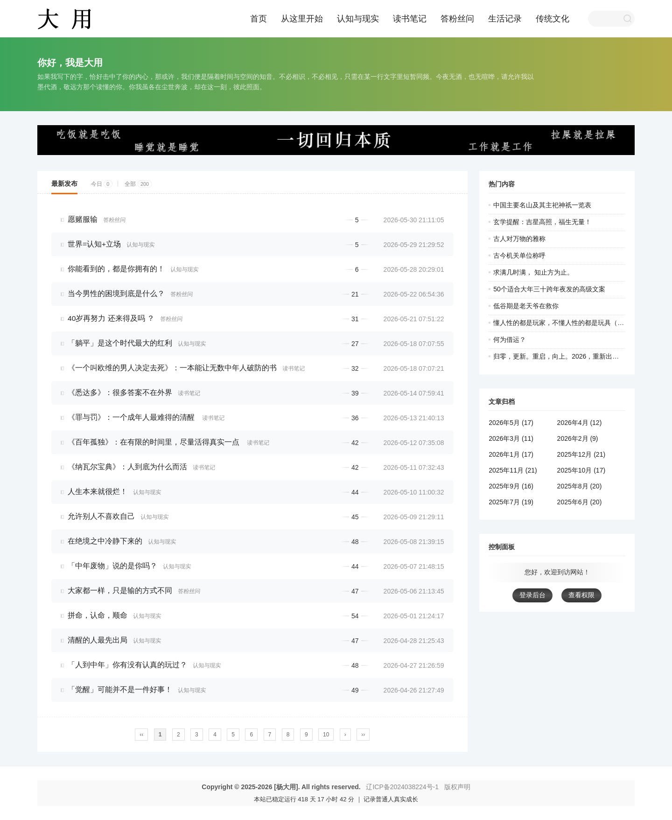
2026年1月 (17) (511, 454)
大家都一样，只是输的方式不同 (120, 590)
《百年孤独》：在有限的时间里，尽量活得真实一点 (154, 442)
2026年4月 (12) (579, 422)
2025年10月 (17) (581, 470)
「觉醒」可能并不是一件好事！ (120, 689)
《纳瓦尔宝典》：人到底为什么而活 (127, 467)
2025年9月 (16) (511, 486)
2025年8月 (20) (579, 486)
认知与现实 (358, 18)
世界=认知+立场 (94, 244)
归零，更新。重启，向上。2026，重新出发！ (559, 356)
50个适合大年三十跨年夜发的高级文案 (549, 289)
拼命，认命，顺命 (97, 615)
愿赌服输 (83, 219)
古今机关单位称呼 (519, 255)
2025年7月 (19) (511, 502)
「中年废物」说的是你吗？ (112, 566)
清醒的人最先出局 (97, 640)
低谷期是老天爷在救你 (526, 306)
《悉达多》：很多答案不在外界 (120, 392)
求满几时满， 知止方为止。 (533, 272)
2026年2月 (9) (577, 438)
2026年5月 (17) (511, 422)
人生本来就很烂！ (97, 491)
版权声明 (457, 787)
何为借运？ (509, 339)
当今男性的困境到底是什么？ (116, 293)
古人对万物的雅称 (519, 238)
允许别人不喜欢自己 (101, 516)
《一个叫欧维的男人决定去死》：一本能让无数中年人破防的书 (172, 368)
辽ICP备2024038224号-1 (402, 787)
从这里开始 (302, 18)
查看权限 (581, 595)
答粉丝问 (457, 18)
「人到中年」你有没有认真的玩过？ (127, 665)
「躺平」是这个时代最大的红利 (120, 343)
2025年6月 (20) (579, 502)
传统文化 (552, 18)
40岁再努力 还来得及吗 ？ (111, 318)
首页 (258, 18)
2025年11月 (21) (513, 470)
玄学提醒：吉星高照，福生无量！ (542, 222)
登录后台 (532, 595)
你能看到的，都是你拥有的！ (116, 269)
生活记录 (505, 18)
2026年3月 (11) (511, 438)
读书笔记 (410, 18)
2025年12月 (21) (581, 454)
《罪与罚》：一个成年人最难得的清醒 (132, 417)
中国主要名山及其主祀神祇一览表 (542, 205)
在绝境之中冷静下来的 (105, 541)
